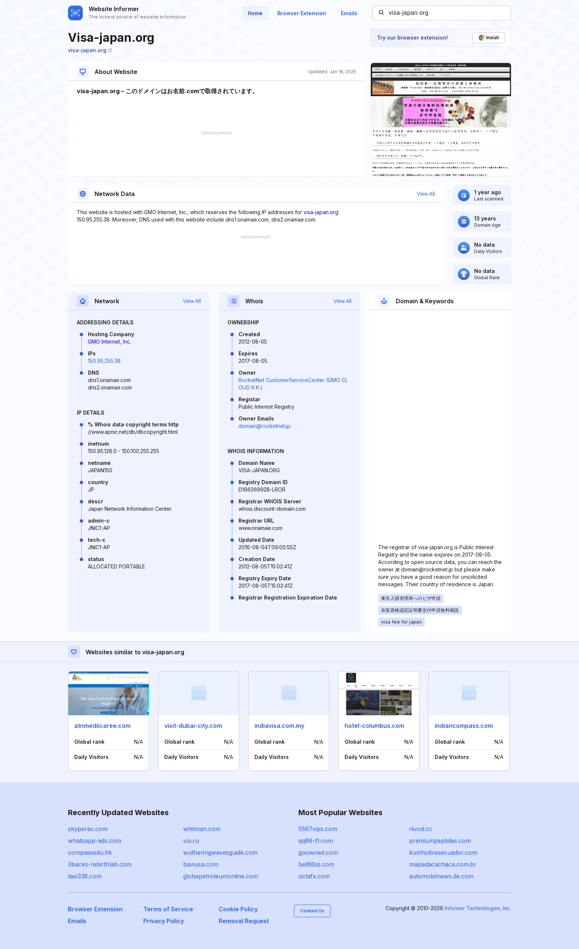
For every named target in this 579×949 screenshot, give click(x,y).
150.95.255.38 (104, 361)
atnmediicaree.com (102, 725)
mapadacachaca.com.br (442, 864)
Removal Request (244, 921)
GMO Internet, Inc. (109, 341)
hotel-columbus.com (374, 725)
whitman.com (201, 829)
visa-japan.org (90, 50)
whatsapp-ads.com (94, 840)
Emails (349, 13)
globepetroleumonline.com (220, 876)
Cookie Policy (238, 909)
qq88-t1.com (315, 840)
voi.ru (191, 840)
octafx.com (314, 876)
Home (255, 13)
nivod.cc (420, 829)
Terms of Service (168, 909)
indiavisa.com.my (279, 725)
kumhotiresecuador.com (443, 852)
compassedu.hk (90, 852)
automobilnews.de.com (441, 876)
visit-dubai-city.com (193, 725)
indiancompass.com (464, 725)
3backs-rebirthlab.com (99, 864)
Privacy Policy (163, 921)
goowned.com (318, 852)
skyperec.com (87, 829)
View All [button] (426, 194)
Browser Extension (301, 13)
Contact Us (312, 910)
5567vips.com (317, 829)
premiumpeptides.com (440, 840)
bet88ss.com (316, 864)
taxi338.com (85, 876)
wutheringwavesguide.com (220, 852)
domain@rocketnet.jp (265, 426)
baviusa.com (200, 864)
